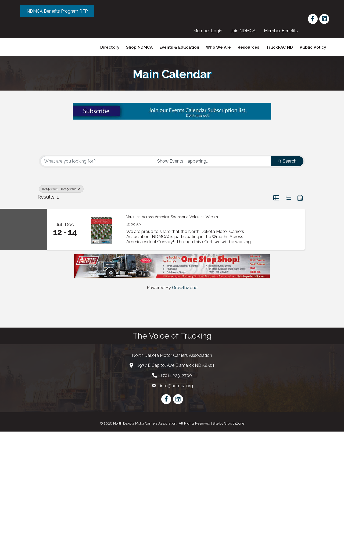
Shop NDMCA (139, 57)
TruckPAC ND (279, 57)
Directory (109, 57)
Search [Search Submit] (287, 264)
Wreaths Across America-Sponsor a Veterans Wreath (172, 320)
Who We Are (218, 57)
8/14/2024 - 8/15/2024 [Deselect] (61, 293)
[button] (276, 301)
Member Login (209, 30)
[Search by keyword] (97, 265)
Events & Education (179, 57)
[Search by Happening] (212, 265)
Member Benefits (283, 30)
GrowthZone (184, 391)
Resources (248, 57)
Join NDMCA (245, 30)
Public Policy (313, 57)
